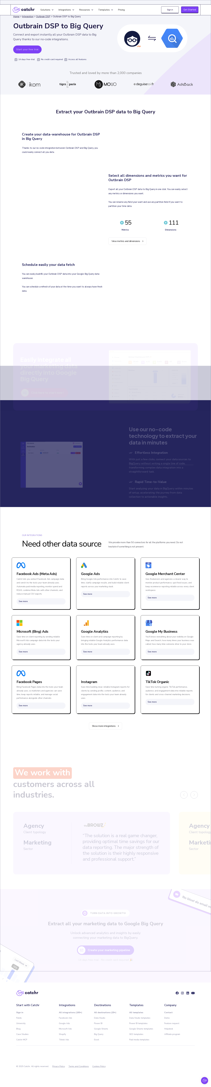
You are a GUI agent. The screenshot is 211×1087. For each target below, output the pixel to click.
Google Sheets (101, 1028)
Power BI (98, 1023)
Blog (18, 1028)
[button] (47, 10)
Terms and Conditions (78, 1066)
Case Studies (22, 1034)
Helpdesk (168, 1028)
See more (23, 601)
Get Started (189, 9)
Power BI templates (138, 1023)
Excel (96, 1039)
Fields (19, 1018)
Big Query (98, 1034)
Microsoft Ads (65, 1028)
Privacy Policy (58, 1066)
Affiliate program (172, 1034)
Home (16, 16)
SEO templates (136, 1034)
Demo (167, 1018)
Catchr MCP (21, 1039)
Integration (27, 16)
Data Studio (99, 1018)
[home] (24, 10)
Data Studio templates (139, 1018)
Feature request (171, 1023)
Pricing (121, 9)
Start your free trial (27, 49)
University (20, 1023)
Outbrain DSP (43, 16)
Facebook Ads (65, 1018)
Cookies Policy (99, 1066)
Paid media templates (139, 1039)
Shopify (62, 1034)
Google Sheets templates (141, 1028)
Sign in (170, 9)
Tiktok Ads (64, 1039)
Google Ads (64, 1023)
